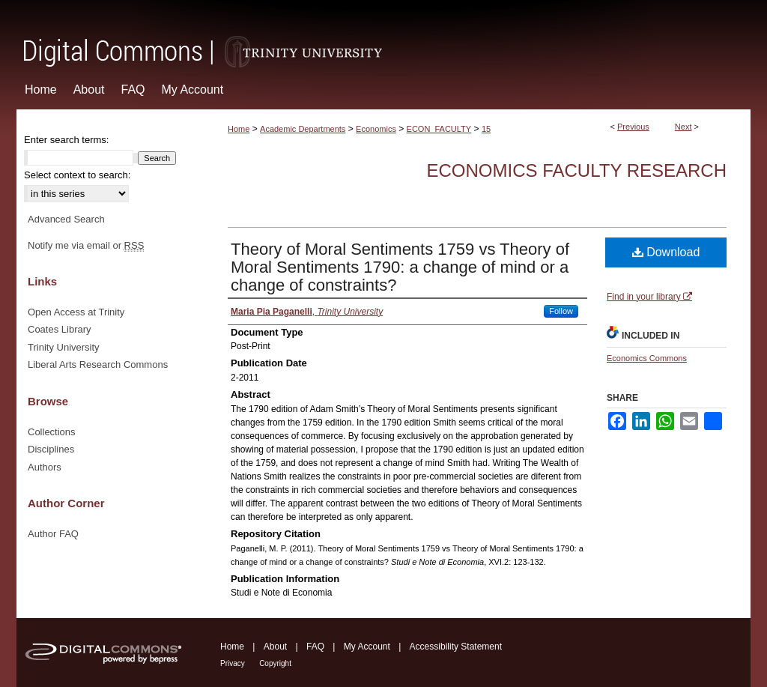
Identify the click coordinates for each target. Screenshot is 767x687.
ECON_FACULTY (439, 128)
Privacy (232, 663)
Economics (376, 128)
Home (238, 128)
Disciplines (51, 449)
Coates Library (59, 329)
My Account (367, 646)
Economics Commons (647, 358)
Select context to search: (77, 175)
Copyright (275, 663)
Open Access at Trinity (76, 312)
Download (666, 252)
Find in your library (649, 296)
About (275, 646)
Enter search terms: (66, 139)
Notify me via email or (86, 246)
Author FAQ (53, 533)
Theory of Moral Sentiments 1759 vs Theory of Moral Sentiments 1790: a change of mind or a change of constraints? (400, 267)
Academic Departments (302, 128)
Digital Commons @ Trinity (383, 35)
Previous (633, 126)
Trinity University (64, 347)
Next (683, 126)
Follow (561, 310)
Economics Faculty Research (576, 170)
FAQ (315, 646)
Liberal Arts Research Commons (98, 364)
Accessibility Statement (456, 646)
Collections (52, 432)
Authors (44, 467)
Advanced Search (66, 219)
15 (486, 128)
